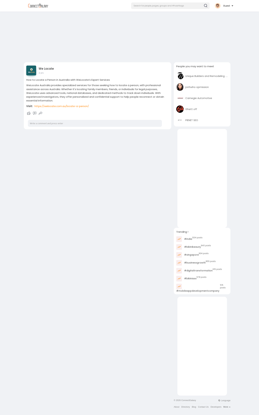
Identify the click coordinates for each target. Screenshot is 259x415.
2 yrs (41, 72)
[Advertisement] (129, 36)
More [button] (226, 407)
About (176, 407)
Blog (194, 407)
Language (224, 400)
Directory (185, 407)
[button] (170, 5)
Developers (216, 407)
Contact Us (203, 407)
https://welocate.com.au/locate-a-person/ (62, 106)
